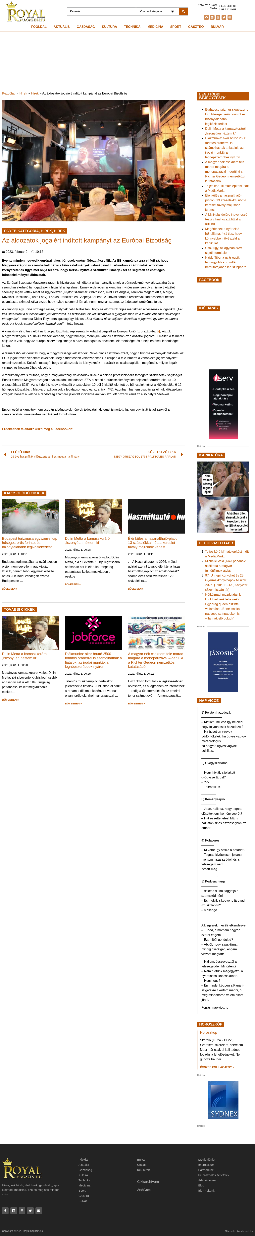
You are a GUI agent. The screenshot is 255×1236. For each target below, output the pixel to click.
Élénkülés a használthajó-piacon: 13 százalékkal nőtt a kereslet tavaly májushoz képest (154, 543)
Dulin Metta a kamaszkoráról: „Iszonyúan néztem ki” (88, 541)
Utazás (141, 1164)
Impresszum (206, 1164)
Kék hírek (143, 1170)
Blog (201, 1185)
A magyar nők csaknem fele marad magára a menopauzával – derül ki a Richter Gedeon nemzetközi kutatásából (155, 660)
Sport (175, 26)
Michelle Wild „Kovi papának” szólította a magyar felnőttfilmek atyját (225, 565)
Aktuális (62, 26)
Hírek (23, 93)
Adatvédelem (207, 1180)
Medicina (155, 26)
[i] (158, 331)
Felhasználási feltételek (213, 1175)
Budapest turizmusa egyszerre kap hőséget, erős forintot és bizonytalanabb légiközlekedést (29, 543)
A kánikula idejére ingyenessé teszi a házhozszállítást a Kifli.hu (226, 219)
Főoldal (39, 26)
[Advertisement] (127, 61)
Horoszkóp (208, 1032)
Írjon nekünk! (206, 1190)
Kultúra (109, 26)
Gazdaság (86, 26)
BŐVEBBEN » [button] (10, 589)
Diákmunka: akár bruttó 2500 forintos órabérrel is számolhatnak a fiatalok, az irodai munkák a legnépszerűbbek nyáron (93, 660)
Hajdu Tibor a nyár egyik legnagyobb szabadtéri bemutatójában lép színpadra (225, 262)
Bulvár (217, 26)
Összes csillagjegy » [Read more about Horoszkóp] (217, 1067)
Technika (132, 26)
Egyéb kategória (21, 231)
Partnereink (206, 1170)
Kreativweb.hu (244, 1231)
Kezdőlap (9, 93)
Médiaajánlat (206, 1159)
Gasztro (196, 26)
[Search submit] (183, 11)
